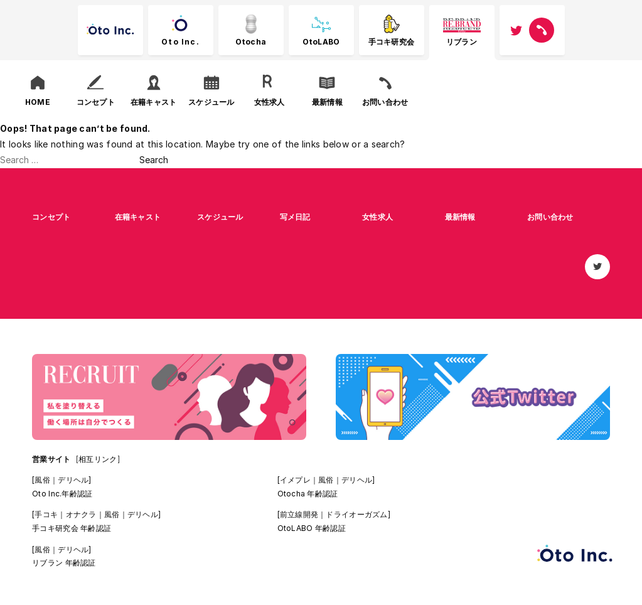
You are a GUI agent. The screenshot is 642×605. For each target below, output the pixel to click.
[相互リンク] (98, 459)
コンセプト (51, 217)
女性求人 (377, 217)
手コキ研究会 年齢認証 (71, 528)
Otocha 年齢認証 (307, 493)
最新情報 (460, 217)
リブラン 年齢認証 (64, 562)
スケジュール (220, 217)
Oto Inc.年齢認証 (62, 493)
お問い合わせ (550, 217)
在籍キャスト (138, 217)
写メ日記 (295, 217)
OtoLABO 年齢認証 (311, 528)
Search (153, 159)
